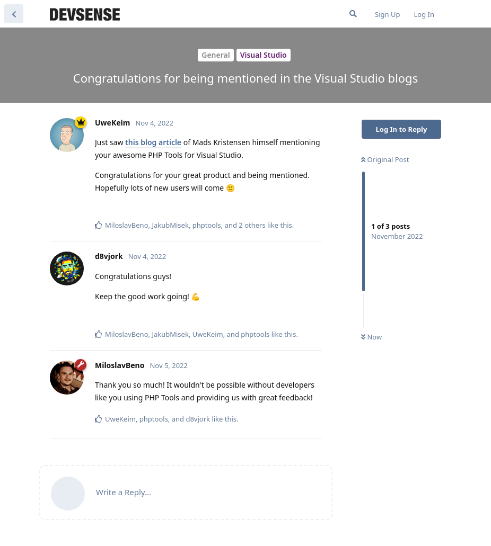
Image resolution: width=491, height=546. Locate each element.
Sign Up (387, 14)
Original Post (385, 159)
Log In (424, 14)
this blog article (153, 142)
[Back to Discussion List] (13, 13)
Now (371, 337)
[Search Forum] (353, 13)
